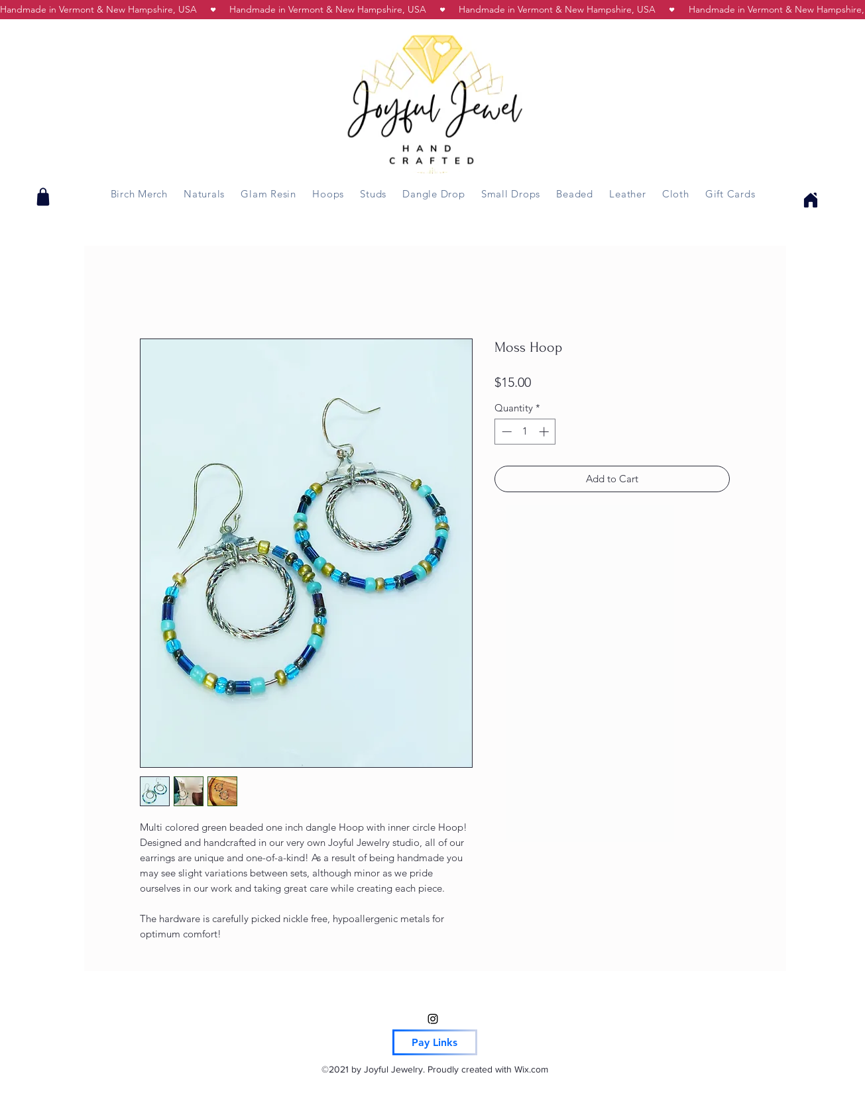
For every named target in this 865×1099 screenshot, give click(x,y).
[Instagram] (432, 1018)
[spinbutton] (525, 431)
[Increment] (545, 431)
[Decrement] (505, 431)
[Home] (808, 200)
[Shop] (43, 197)
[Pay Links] (434, 1042)
